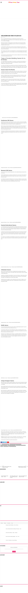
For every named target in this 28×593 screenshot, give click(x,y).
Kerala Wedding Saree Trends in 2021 (15, 444)
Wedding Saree (6, 446)
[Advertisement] (14, 10)
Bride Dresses (3, 37)
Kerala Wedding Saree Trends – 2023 (4, 476)
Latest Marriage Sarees (11, 445)
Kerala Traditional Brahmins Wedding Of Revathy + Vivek (13, 528)
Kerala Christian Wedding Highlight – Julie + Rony (12, 536)
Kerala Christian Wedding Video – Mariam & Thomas (7, 467)
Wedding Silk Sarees (13, 446)
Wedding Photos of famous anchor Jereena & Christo (21, 467)
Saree (2, 446)
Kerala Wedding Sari (4, 445)
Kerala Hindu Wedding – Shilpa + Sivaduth (11, 532)
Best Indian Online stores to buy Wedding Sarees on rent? (14, 477)
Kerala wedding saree (20, 437)
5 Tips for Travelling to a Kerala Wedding (11, 540)
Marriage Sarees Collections (21, 445)
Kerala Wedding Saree (5, 444)
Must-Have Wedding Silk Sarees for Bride (23, 476)
